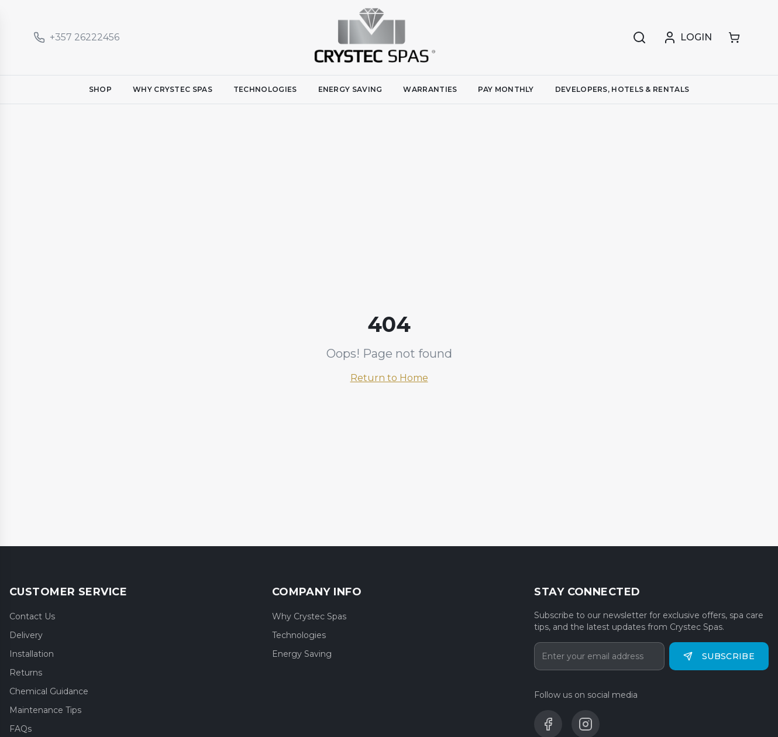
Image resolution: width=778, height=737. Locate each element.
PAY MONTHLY (505, 89)
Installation (31, 654)
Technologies (299, 635)
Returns (25, 672)
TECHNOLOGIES (265, 89)
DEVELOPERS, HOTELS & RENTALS (622, 89)
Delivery (26, 635)
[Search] (639, 37)
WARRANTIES (430, 89)
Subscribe (719, 656)
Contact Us (32, 616)
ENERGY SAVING (350, 89)
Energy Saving (302, 654)
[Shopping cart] (734, 37)
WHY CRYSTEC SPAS (172, 89)
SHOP (100, 89)
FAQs (20, 729)
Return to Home (389, 377)
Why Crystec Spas (309, 616)
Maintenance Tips (45, 710)
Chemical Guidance (48, 691)
